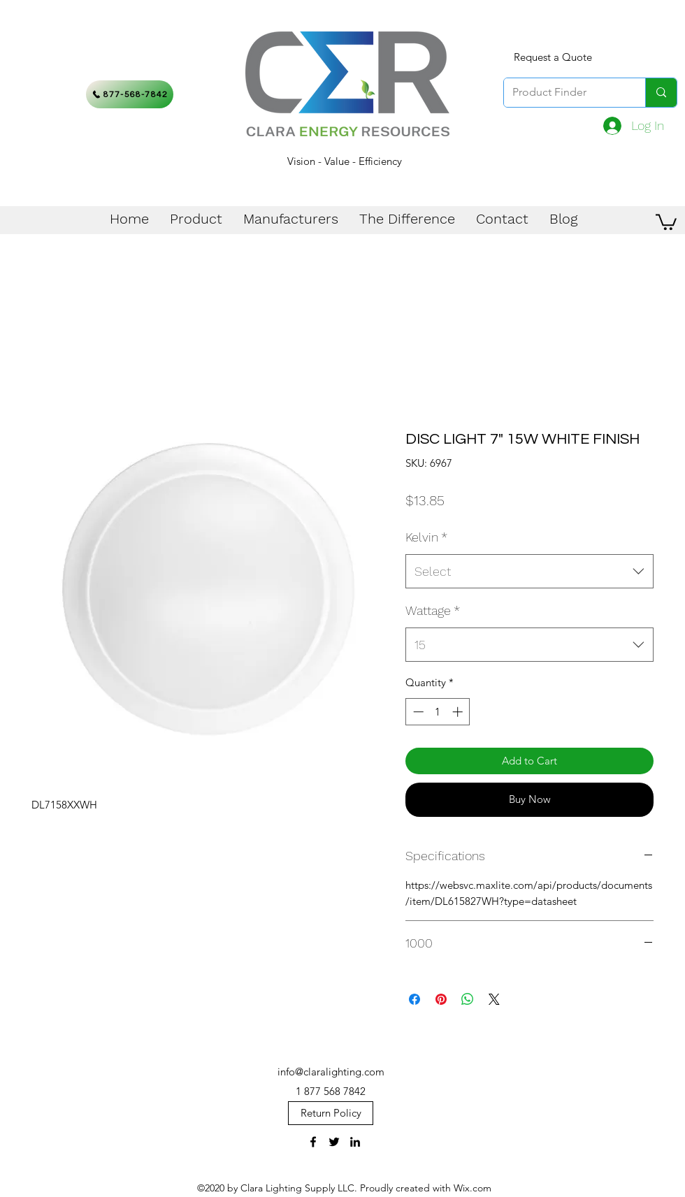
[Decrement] (417, 712)
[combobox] (529, 571)
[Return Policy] (330, 1113)
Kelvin (426, 537)
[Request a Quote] (553, 57)
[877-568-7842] (129, 94)
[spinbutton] (437, 712)
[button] (666, 221)
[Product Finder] (564, 92)
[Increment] (458, 712)
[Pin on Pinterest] (441, 999)
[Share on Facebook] (414, 999)
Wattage (432, 610)
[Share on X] (494, 999)
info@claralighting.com (330, 1071)
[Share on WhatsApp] (467, 999)
